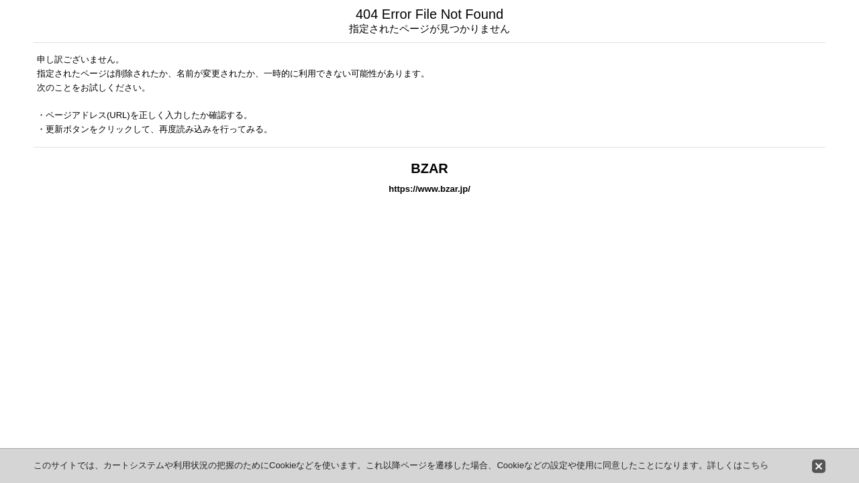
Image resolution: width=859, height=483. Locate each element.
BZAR (429, 168)
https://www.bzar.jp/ (429, 189)
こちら (755, 465)
